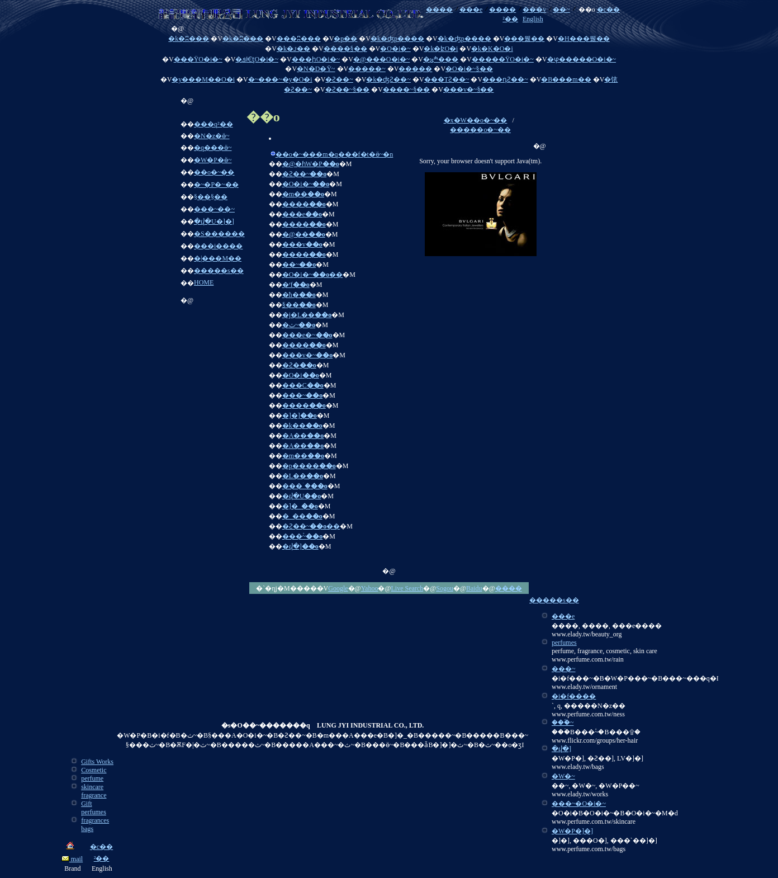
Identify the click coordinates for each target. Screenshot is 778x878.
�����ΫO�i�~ (503, 59)
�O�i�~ (395, 49)
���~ (302, 395)
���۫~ (302, 536)
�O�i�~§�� (469, 69)
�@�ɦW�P (310, 164)
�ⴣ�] (300, 546)
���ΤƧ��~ (446, 79)
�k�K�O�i (492, 49)
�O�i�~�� (312, 274)
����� (415, 69)
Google (338, 588)
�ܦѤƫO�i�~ (256, 59)
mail (72, 859)
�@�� (303, 234)
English (533, 19)
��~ (561, 9)
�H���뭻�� (584, 39)
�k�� (302, 425)
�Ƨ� (299, 365)
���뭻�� (524, 39)
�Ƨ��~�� (311, 526)
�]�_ (300, 506)
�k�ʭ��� (188, 39)
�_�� (302, 516)
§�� (299, 305)
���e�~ (307, 335)
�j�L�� (307, 315)
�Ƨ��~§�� (347, 89)
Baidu (474, 588)
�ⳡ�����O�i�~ (581, 59)
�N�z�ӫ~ (211, 136)
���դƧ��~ (505, 79)
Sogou (444, 588)
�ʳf (296, 285)
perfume (92, 778)
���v (534, 9)
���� (439, 9)
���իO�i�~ (316, 59)
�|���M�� (217, 258)
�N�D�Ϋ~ (316, 69)
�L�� (302, 476)
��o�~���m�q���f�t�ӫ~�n (334, 154)
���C (303, 385)
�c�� (608, 9)
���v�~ (307, 355)
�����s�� (219, 271)
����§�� (345, 49)
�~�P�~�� (216, 184)
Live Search (407, 588)
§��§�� (210, 197)
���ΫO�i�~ (198, 59)
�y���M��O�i (203, 79)
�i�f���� (574, 696)
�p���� (309, 466)
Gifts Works (97, 762)
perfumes (564, 642)
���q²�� (213, 124)
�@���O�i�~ (381, 59)
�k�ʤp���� (397, 39)
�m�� (303, 194)
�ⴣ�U (301, 496)
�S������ (219, 234)
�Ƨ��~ (339, 79)
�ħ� (299, 295)
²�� (510, 19)
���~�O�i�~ (579, 804)
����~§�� (406, 89)
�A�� (303, 436)
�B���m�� (566, 79)
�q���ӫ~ (213, 148)
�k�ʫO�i (441, 49)
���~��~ (214, 209)
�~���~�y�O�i (280, 79)
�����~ (367, 69)
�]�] (299, 415)
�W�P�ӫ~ (213, 160)
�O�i (300, 375)
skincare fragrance (93, 791)
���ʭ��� (299, 39)
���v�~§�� (468, 89)
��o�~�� (214, 172)
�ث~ (299, 325)
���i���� (218, 246)
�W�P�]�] (572, 831)
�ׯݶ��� (440, 59)
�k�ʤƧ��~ (388, 79)
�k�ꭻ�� (293, 49)
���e (470, 9)
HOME (204, 282)
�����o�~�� (480, 130)
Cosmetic (93, 770)
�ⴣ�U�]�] (214, 221)
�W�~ (563, 776)
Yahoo (369, 588)
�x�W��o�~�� (475, 120)
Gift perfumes (93, 808)
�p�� (345, 39)
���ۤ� (305, 486)
